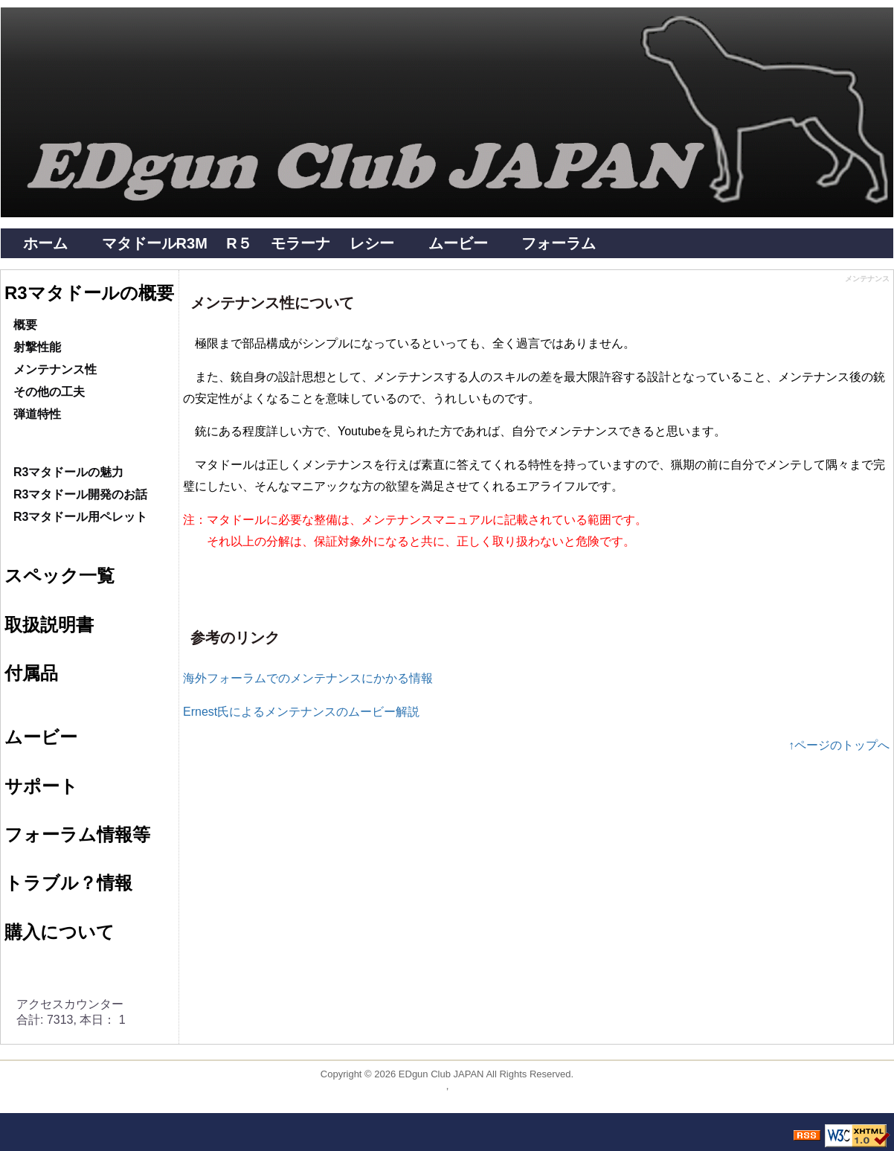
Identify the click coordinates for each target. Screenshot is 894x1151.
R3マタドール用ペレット (80, 516)
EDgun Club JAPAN (441, 1074)
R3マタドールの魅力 (68, 472)
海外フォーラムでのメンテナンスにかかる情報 (308, 678)
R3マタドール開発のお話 (80, 494)
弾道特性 (37, 414)
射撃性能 (37, 347)
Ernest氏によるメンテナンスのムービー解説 (301, 711)
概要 (25, 324)
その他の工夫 (49, 391)
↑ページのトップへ (839, 745)
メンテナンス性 (55, 369)
